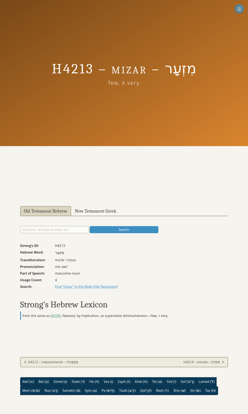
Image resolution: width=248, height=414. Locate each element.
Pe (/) (108, 390)
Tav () (210, 390)
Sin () (195, 390)
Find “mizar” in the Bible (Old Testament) (86, 286)
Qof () (145, 390)
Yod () (171, 381)
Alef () (28, 381)
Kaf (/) (187, 381)
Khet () (141, 381)
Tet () (157, 381)
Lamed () (207, 381)
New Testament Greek (95, 211)
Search (124, 229)
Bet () (43, 381)
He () (94, 381)
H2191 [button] (56, 315)
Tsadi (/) (127, 390)
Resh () (162, 390)
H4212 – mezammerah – (51, 362)
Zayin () (124, 381)
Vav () (108, 381)
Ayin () (91, 390)
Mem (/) (31, 390)
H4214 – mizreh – (204, 362)
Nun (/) (51, 390)
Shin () (179, 390)
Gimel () (60, 381)
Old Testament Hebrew (45, 211)
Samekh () (71, 390)
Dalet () (78, 381)
